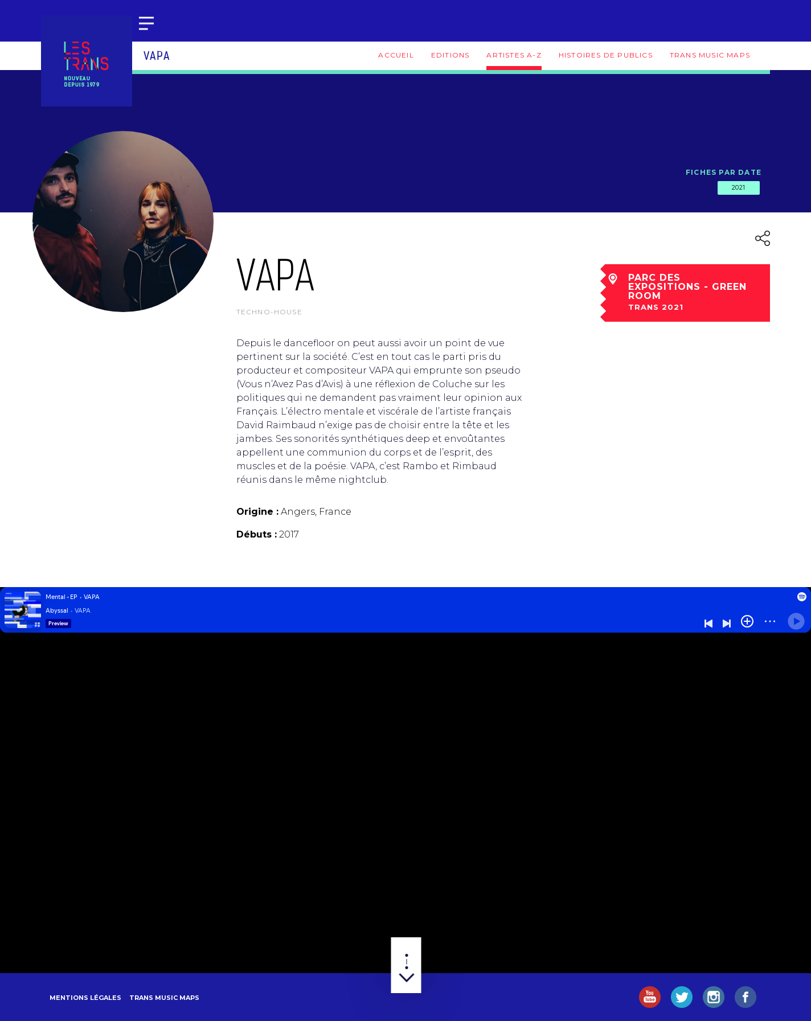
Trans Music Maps (710, 55)
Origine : (257, 511)
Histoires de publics (606, 55)
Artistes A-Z (513, 55)
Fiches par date (723, 172)
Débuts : (256, 534)
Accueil (395, 55)
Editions (450, 55)
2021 (739, 187)
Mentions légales (85, 998)
